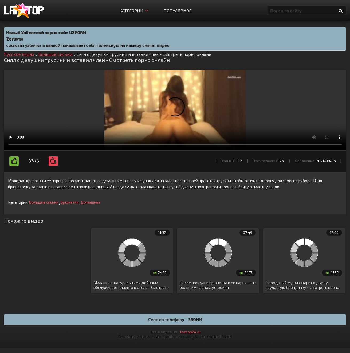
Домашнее (90, 202)
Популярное (177, 10)
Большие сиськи (43, 202)
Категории (133, 10)
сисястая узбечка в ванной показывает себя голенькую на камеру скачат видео (87, 45)
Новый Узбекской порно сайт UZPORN (46, 32)
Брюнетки (69, 202)
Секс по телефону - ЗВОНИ (175, 319)
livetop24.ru (190, 332)
